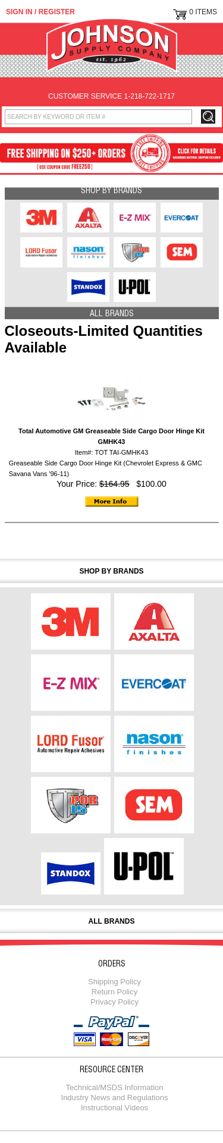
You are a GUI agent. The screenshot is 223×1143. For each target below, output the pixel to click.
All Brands (112, 314)
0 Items (203, 12)
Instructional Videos (114, 1107)
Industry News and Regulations (114, 1097)
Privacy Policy (114, 1001)
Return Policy (114, 991)
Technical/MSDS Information (114, 1087)
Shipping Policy (114, 981)
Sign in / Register (40, 12)
